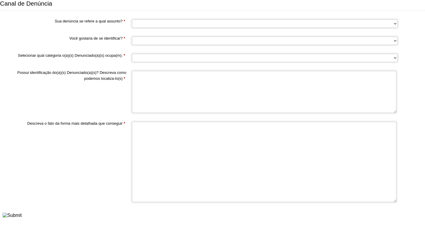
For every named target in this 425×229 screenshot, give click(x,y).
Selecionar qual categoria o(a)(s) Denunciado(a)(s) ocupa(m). (71, 56)
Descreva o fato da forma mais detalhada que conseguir (76, 124)
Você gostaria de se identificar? (97, 39)
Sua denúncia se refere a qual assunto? (90, 22)
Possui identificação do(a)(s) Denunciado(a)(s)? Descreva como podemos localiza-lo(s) (71, 76)
